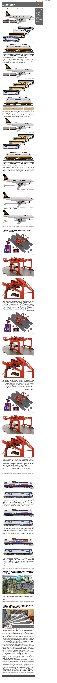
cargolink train (17, 567)
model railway (23, 601)
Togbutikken (15, 502)
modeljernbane (8, 227)
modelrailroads (33, 227)
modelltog (26, 227)
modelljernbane (22, 227)
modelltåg (24, 227)
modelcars (25, 672)
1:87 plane (23, 226)
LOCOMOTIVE (38, 12)
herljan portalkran (19, 473)
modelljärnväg (16, 227)
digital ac (25, 567)
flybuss (31, 226)
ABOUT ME (39, 9)
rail (31, 602)
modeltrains (30, 602)
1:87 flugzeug (14, 226)
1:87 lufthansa (21, 226)
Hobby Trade (6, 559)
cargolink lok (8, 567)
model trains (28, 601)
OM (36, 9)
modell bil (30, 672)
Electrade (19, 502)
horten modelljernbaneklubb (14, 601)
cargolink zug (23, 567)
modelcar (24, 672)
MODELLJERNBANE (8, 4)
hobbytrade (28, 567)
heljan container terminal (4, 473)
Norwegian (47, 0)
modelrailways (24, 568)
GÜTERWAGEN (38, 14)
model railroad (29, 473)
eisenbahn (6, 601)
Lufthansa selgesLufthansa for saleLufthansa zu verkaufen (13, 8)
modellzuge (13, 568)
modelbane (6, 227)
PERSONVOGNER (39, 15)
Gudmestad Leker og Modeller (10, 502)
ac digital (6, 567)
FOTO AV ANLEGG (39, 19)
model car (5, 672)
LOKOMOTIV (38, 11)
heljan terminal (16, 473)
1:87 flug (12, 226)
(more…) (3, 565)
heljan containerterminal (9, 473)
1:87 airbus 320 (8, 226)
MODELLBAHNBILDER (39, 20)
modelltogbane (12, 602)
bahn (4, 601)
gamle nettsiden (16, 628)
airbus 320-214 (27, 226)
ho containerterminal (23, 473)
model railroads (31, 473)
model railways (3, 227)
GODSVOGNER (38, 13)
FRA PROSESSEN (39, 17)
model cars (7, 672)
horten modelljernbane (10, 601)
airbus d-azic (30, 226)
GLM (26, 530)
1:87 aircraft (10, 226)
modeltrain (28, 602)
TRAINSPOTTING (38, 21)
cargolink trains (20, 567)
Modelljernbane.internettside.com (13, 641)
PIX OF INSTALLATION (39, 19)
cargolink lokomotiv (11, 567)
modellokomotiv (7, 602)
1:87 (4, 567)
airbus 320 (25, 226)
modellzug (28, 227)
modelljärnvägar (19, 227)
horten (7, 601)
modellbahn (11, 227)
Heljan (6, 301)
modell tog (33, 601)
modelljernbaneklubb (4, 602)
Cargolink (29, 504)
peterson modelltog (32, 568)
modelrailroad (30, 227)
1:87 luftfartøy (18, 226)
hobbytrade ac (31, 567)
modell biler (32, 672)
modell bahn (28, 672)
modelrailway (21, 568)
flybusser (33, 226)
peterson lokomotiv (28, 568)
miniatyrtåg (26, 473)
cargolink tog (14, 567)
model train (26, 601)
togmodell (33, 602)
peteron (26, 568)
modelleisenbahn (13, 227)
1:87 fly (16, 226)
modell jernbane (30, 601)
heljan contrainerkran (13, 473)
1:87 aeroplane (5, 226)
